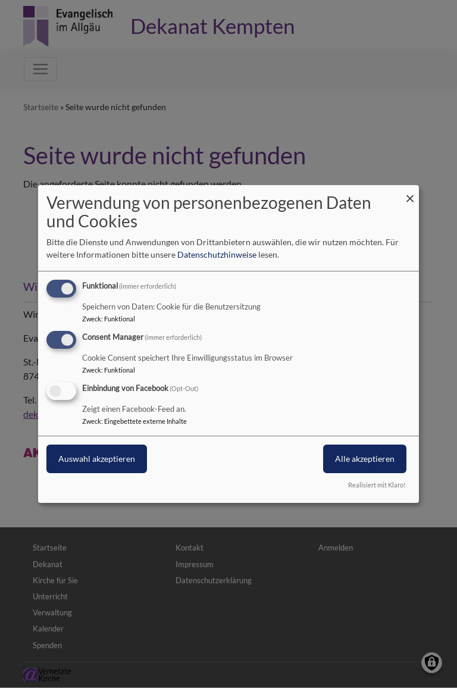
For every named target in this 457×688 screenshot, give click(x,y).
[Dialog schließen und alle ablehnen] (410, 192)
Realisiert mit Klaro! (377, 485)
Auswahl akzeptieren (96, 459)
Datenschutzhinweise (216, 254)
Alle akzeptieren (365, 459)
